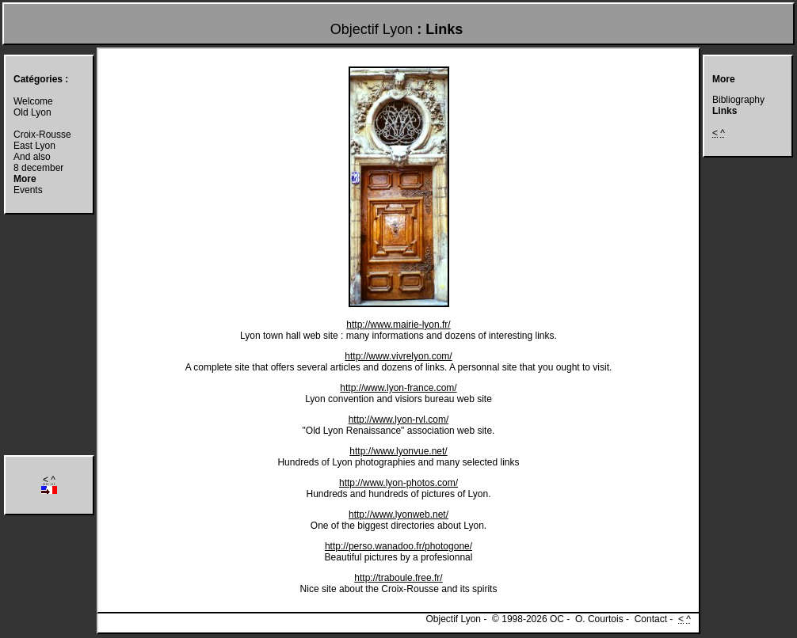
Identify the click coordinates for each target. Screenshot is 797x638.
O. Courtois (599, 619)
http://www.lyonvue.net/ (398, 451)
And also (32, 156)
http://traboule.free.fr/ (398, 577)
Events (28, 190)
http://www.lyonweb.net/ (398, 514)
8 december (38, 167)
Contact (651, 619)
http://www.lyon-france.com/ (398, 387)
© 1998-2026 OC (528, 619)
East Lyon (34, 145)
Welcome (33, 101)
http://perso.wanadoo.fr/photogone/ (398, 546)
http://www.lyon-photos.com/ (398, 482)
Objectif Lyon (371, 29)
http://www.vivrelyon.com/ (398, 356)
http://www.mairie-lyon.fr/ (398, 324)
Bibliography (738, 99)
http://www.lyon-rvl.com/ (399, 419)
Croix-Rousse (42, 134)
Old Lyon (32, 112)
